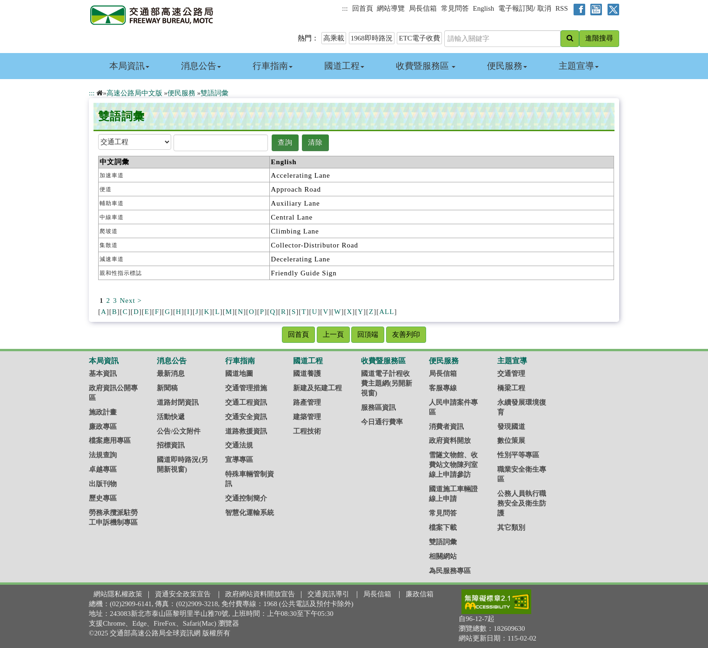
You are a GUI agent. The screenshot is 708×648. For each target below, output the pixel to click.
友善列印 (406, 334)
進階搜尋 (599, 38)
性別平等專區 (518, 455)
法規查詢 (103, 455)
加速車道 (112, 175)
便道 (106, 189)
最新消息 (171, 373)
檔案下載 (443, 527)
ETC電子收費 (419, 38)
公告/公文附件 (178, 431)
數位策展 (511, 440)
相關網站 (443, 556)
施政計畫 (103, 412)
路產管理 (307, 402)
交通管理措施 (246, 388)
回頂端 (367, 334)
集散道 (109, 245)
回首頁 (362, 8)
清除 (315, 142)
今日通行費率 (382, 422)
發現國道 (511, 426)
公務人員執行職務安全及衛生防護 (521, 503)
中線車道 (112, 217)
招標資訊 (171, 445)
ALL (386, 311)
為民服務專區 (450, 571)
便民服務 (507, 66)
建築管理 (307, 417)
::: (345, 8)
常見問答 (455, 8)
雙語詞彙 (214, 93)
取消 (544, 8)
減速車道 (112, 259)
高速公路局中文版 (134, 93)
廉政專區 (103, 426)
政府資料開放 (450, 440)
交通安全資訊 (246, 417)
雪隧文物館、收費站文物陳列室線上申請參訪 (453, 464)
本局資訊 (129, 66)
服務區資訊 (378, 407)
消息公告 (201, 66)
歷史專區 (103, 498)
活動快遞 (171, 417)
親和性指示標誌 (121, 273)
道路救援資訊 (246, 431)
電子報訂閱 (515, 8)
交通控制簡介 (246, 498)
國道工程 (344, 66)
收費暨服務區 (426, 66)
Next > (131, 300)
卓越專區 (103, 469)
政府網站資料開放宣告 (260, 594)
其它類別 (511, 527)
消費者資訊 (446, 426)
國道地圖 (239, 373)
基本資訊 (103, 373)
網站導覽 (391, 8)
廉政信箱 (420, 594)
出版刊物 (103, 484)
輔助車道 (112, 203)
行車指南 (273, 66)
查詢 (285, 142)
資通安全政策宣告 (183, 594)
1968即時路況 (372, 38)
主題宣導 (579, 66)
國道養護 (307, 373)
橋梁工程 (511, 388)
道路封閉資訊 (178, 402)
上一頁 (333, 334)
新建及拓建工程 (317, 388)
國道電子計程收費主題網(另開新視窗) (386, 383)
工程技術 (307, 431)
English (483, 8)
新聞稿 (167, 388)
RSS (561, 8)
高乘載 (333, 38)
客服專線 (443, 388)
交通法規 (239, 445)
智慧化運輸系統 (249, 512)
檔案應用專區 (110, 440)
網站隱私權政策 (118, 594)
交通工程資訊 (246, 402)
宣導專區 (239, 459)
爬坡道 (109, 231)
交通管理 (511, 373)
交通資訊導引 (328, 594)
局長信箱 (423, 8)
